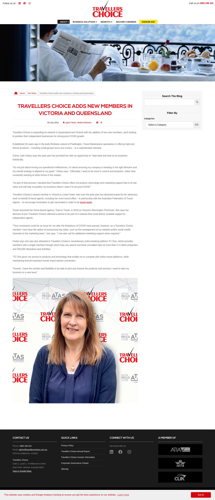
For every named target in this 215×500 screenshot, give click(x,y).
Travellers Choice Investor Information (78, 457)
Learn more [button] (123, 495)
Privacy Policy (67, 445)
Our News (32, 93)
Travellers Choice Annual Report (75, 451)
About (22, 93)
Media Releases (84, 122)
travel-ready (86, 202)
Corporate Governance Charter (75, 463)
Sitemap (64, 469)
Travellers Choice (20, 460)
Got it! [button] (201, 495)
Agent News (70, 122)
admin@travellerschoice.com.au (33, 450)
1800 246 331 (207, 3)
